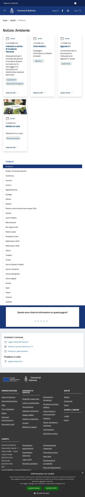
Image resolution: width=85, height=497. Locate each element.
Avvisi (66, 405)
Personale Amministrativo (7, 419)
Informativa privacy (50, 452)
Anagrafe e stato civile (30, 399)
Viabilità (9, 301)
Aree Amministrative (9, 401)
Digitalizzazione (11, 189)
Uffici (3, 405)
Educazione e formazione (48, 398)
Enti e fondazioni (8, 409)
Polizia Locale (11, 231)
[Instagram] (67, 10)
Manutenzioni (11, 222)
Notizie (10, 39)
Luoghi (66, 416)
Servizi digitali (11, 278)
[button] (42, 493)
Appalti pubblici (28, 415)
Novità (13, 20)
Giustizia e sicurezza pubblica (50, 406)
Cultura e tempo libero (30, 403)
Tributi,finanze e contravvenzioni (49, 413)
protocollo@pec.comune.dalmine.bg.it (16, 470)
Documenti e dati (8, 424)
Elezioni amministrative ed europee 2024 (21, 208)
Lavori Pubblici (11, 217)
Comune (9, 180)
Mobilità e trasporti (29, 427)
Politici (4, 413)
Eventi (66, 420)
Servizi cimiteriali (12, 269)
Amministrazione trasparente (49, 447)
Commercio (10, 175)
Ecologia (9, 194)
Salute (8, 250)
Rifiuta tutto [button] (51, 488)
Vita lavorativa (27, 407)
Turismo (9, 297)
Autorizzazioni (48, 429)
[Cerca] (80, 10)
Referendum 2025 (12, 241)
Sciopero (9, 255)
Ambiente (9, 166)
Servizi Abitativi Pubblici (15, 264)
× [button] (82, 473)
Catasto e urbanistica (30, 419)
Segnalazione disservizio (27, 454)
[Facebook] (61, 10)
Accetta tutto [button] (34, 488)
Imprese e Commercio (30, 411)
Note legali (47, 456)
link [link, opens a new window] (64, 484)
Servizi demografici (13, 273)
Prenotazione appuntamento (27, 447)
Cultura (8, 185)
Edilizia (8, 199)
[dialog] (42, 483)
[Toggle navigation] (4, 10)
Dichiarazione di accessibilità (49, 462)
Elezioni (9, 203)
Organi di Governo (8, 397)
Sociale (8, 283)
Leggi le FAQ (27, 459)
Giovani (8, 213)
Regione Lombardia (11, 3)
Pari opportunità (12, 227)
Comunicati (68, 401)
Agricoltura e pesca (50, 433)
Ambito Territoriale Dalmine (16, 171)
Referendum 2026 (12, 245)
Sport (8, 287)
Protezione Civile (12, 236)
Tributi (8, 292)
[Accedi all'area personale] (75, 3)
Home (5, 20)
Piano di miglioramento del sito (52, 469)
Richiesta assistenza (30, 463)
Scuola (8, 259)
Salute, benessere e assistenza (50, 424)
